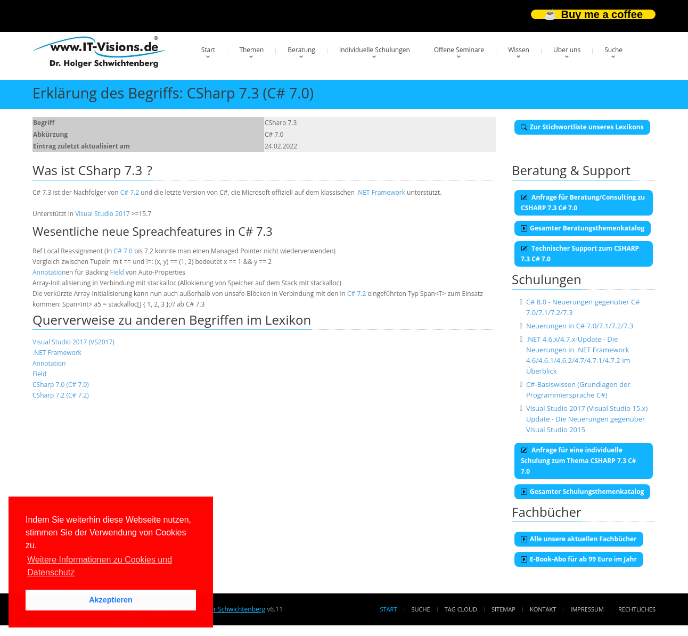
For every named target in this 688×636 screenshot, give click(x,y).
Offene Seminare (459, 49)
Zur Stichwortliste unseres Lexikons (582, 126)
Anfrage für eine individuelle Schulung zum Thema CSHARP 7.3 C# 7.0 (578, 460)
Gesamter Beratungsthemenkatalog (582, 228)
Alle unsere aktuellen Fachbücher (579, 538)
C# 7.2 (129, 192)
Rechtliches (637, 609)
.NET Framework (380, 192)
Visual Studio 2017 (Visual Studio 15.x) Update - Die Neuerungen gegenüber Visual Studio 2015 (587, 418)
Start (208, 49)
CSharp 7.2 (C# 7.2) (60, 395)
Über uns (566, 49)
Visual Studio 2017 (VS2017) (73, 341)
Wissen (518, 49)
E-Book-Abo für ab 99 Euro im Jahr (579, 559)
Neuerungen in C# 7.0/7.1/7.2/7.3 (579, 326)
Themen (251, 49)
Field (117, 272)
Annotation (48, 272)
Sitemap (503, 609)
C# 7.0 (122, 250)
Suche (613, 49)
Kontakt (543, 609)
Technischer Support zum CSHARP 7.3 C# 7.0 (580, 253)
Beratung (301, 49)
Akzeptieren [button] (111, 600)
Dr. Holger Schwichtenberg (225, 609)
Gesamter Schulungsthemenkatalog (582, 491)
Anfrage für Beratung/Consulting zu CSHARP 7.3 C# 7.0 (583, 202)
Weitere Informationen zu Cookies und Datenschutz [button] (99, 566)
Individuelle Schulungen (374, 49)
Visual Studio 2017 (102, 213)
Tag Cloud (461, 609)
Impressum (586, 609)
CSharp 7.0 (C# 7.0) (60, 384)
